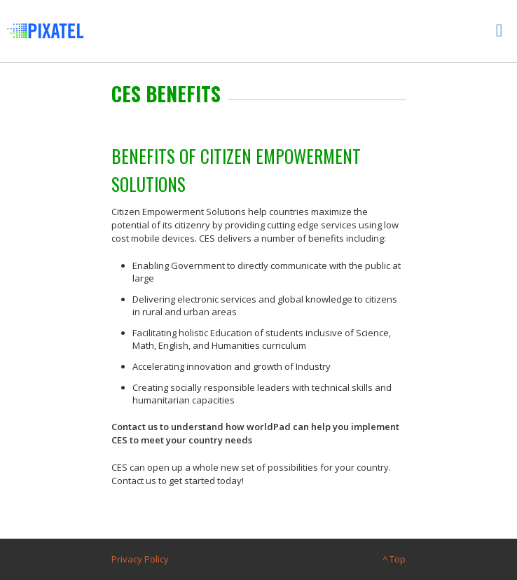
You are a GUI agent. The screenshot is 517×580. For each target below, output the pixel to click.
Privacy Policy (140, 559)
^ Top (394, 559)
